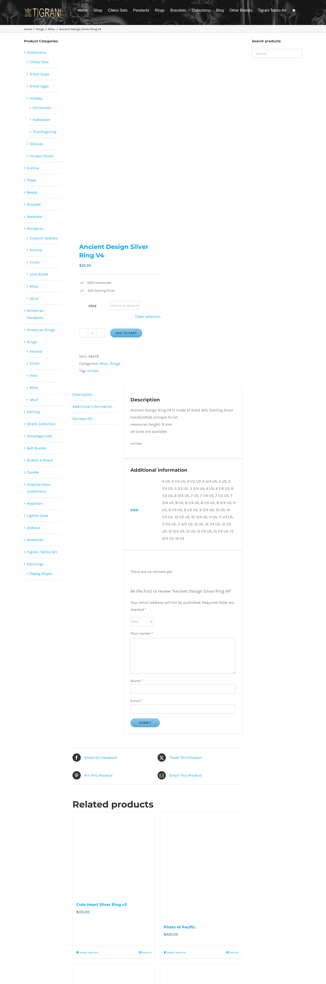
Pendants (35, 228)
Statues (36, 144)
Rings (115, 363)
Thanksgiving (44, 131)
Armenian (35, 539)
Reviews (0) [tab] (82, 418)
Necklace (34, 216)
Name (136, 681)
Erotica (33, 168)
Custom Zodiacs (44, 238)
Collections (36, 52)
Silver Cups (39, 74)
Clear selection (148, 316)
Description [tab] (82, 394)
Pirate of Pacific (179, 927)
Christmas (42, 107)
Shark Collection (41, 424)
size (92, 306)
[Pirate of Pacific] (201, 866)
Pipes (31, 180)
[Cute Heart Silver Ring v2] (114, 854)
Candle (33, 472)
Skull (34, 298)
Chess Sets (39, 62)
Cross (34, 262)
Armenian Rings (41, 330)
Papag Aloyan (41, 573)
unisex (93, 370)
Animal (36, 250)
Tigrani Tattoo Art (42, 552)
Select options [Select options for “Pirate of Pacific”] (176, 952)
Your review (141, 633)
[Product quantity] (92, 333)
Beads (32, 192)
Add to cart (126, 333)
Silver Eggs (39, 86)
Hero (34, 375)
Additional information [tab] (92, 406)
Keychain (35, 503)
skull (34, 399)
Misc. (104, 363)
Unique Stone (41, 156)
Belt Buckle (36, 448)
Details (146, 952)
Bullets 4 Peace (40, 460)
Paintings (35, 564)
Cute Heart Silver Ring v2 (101, 904)
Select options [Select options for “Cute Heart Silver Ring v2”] (89, 952)
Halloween (41, 119)
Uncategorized (39, 436)
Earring (33, 411)
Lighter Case (37, 515)
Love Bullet (39, 274)
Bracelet (34, 204)
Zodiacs (33, 527)
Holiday (36, 98)
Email (136, 701)
